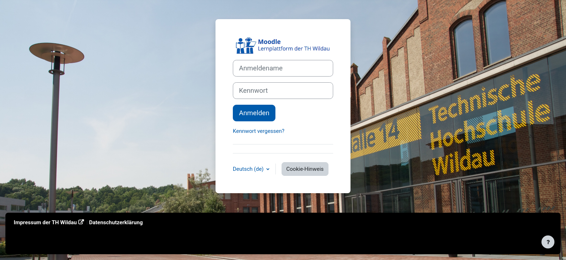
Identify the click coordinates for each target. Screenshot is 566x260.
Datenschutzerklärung (116, 222)
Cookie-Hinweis (304, 169)
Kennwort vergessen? (258, 131)
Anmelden (254, 113)
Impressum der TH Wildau (45, 222)
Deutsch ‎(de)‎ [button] (249, 169)
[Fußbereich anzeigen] (547, 241)
